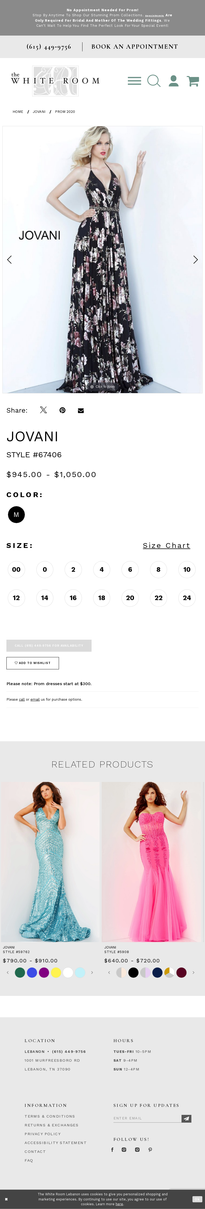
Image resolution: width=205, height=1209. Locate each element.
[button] (154, 81)
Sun (117, 1069)
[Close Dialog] (6, 1199)
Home (18, 112)
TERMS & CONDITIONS (50, 1116)
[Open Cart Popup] (192, 81)
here (119, 1204)
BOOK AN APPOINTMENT (135, 47)
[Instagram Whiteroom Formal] (134, 1150)
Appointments (158, 15)
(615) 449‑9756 (69, 1051)
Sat (117, 1060)
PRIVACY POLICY (43, 1134)
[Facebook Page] (115, 1150)
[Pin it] (62, 410)
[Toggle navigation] (134, 81)
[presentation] (51, 862)
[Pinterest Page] (174, 1150)
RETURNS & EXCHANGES (51, 1125)
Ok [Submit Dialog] (197, 1199)
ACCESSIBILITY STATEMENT (56, 1143)
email (35, 699)
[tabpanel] (102, 259)
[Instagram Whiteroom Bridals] (154, 1150)
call (22, 699)
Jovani (39, 112)
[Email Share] (81, 410)
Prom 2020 (65, 112)
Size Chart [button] (166, 545)
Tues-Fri (123, 1052)
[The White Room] (55, 80)
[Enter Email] (152, 1117)
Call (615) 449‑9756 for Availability (49, 645)
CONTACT (35, 1151)
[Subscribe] (186, 1119)
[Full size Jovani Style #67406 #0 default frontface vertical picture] (102, 259)
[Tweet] (43, 410)
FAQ (29, 1160)
